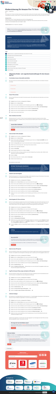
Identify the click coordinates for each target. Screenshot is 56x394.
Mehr (13, 129)
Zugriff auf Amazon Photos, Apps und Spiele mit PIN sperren (16, 68)
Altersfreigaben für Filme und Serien (12, 64)
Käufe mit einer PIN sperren (11, 66)
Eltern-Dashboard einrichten (11, 59)
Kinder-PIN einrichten (10, 57)
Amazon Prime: (13, 85)
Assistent (43, 1)
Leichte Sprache (38, 1)
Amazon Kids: (13, 88)
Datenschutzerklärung (38, 392)
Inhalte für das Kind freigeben (11, 62)
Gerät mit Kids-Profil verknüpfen (12, 60)
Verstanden (44, 392)
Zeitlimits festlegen (10, 70)
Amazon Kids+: (13, 92)
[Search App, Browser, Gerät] (22, 356)
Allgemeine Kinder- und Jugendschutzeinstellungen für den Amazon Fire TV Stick (19, 53)
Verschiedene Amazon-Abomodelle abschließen (14, 55)
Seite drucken (9, 348)
